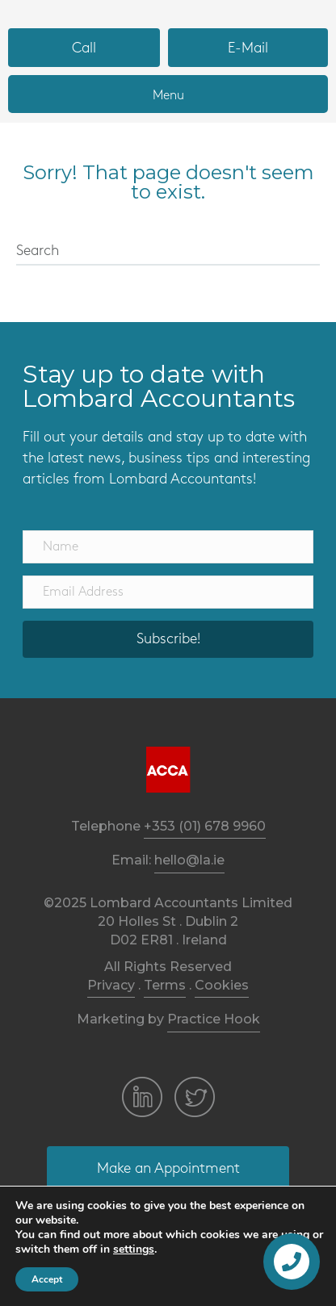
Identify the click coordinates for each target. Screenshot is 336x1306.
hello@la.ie (189, 860)
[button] (84, 47)
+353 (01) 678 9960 (205, 826)
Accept (47, 1279)
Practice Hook (213, 1019)
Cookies (222, 985)
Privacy (111, 985)
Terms (165, 985)
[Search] (168, 252)
